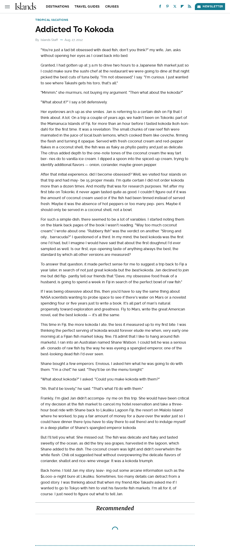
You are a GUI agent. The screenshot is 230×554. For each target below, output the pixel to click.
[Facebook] (160, 7)
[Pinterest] (167, 7)
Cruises (112, 6)
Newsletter (210, 6)
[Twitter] (175, 7)
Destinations (57, 6)
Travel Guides (87, 6)
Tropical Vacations (51, 19)
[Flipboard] (182, 7)
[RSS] (190, 7)
